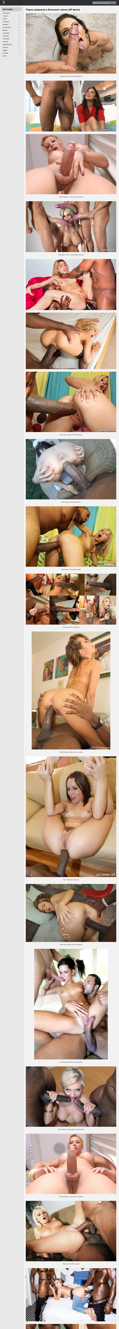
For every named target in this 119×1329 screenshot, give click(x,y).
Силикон (6, 36)
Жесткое (6, 21)
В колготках (7, 27)
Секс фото (6, 13)
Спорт (5, 19)
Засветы (5, 24)
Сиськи (5, 16)
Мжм (4, 56)
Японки (5, 47)
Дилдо (5, 50)
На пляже (6, 33)
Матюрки (6, 39)
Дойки (5, 30)
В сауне (5, 53)
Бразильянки (7, 44)
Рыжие (5, 41)
